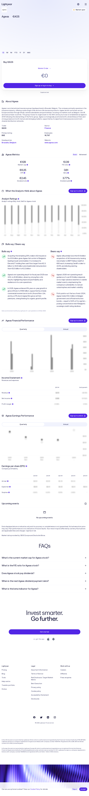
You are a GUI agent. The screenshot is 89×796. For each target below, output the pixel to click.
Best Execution (36, 691)
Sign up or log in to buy (44, 86)
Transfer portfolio (8, 693)
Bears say (56, 251)
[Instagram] (55, 725)
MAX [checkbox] (28, 53)
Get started (44, 639)
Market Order (44, 68)
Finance (48, 128)
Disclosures (35, 706)
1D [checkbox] (3, 53)
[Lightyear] (7, 4)
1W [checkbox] (7, 53)
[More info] (85, 503)
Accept (83, 789)
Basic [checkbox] (75, 155)
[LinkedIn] (48, 725)
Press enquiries (65, 685)
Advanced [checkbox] (82, 155)
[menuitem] (44, 565)
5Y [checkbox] (24, 53)
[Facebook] (34, 725)
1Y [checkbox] (20, 53)
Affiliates (63, 681)
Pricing (4, 678)
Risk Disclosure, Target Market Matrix (42, 686)
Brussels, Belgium (9, 142)
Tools (4, 685)
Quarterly (23, 329)
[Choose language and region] (78, 4)
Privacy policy (36, 695)
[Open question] (85, 565)
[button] (23, 126)
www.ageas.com (51, 142)
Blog (3, 681)
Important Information (39, 678)
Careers (63, 678)
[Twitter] (41, 725)
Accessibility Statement (40, 703)
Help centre (6, 689)
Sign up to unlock (78, 191)
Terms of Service (37, 681)
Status (4, 697)
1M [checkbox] (11, 53)
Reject (74, 789)
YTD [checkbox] (15, 53)
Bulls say (7, 251)
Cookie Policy (35, 789)
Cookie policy (36, 699)
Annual (65, 329)
